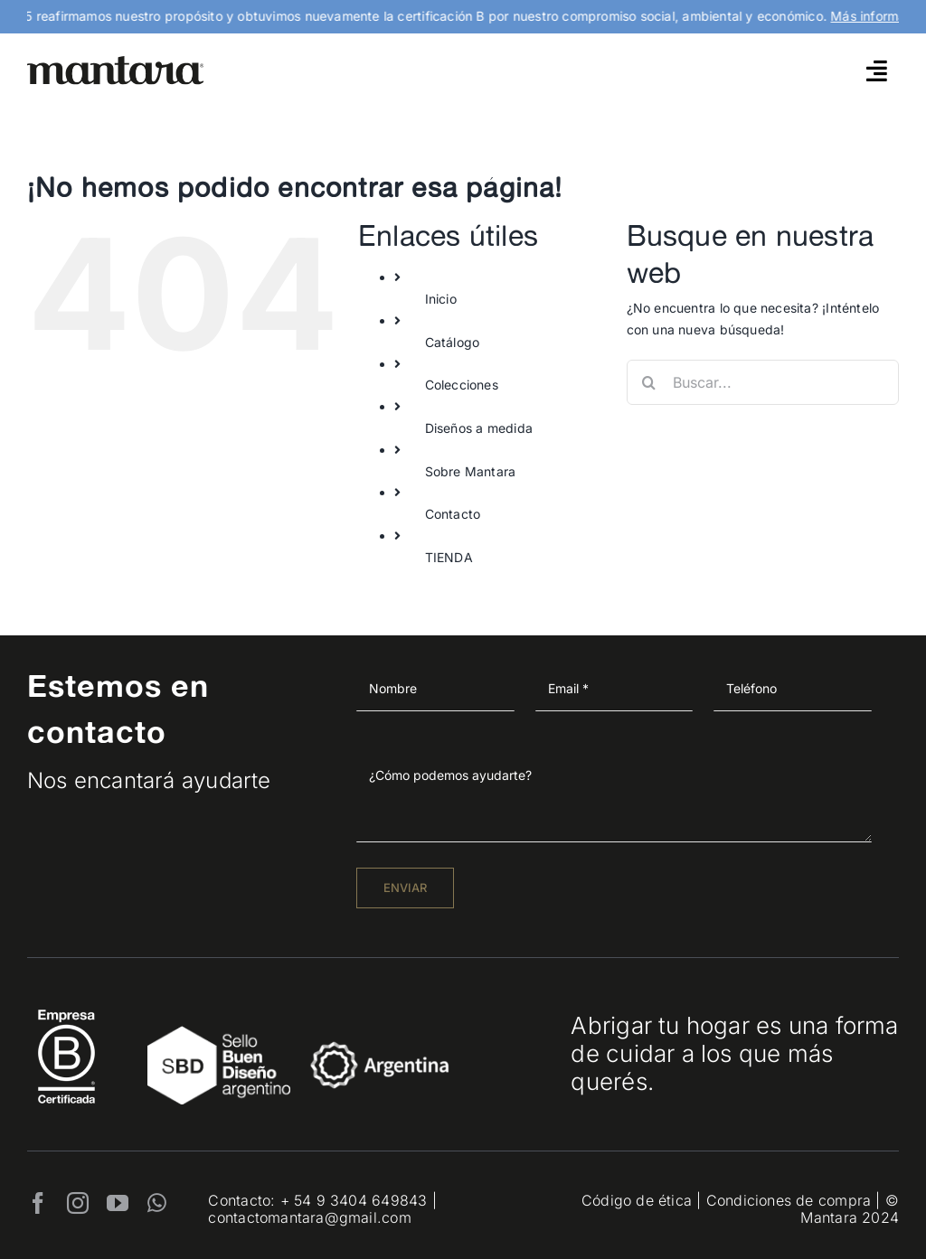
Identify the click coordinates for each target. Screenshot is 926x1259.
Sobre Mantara (470, 471)
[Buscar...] (763, 382)
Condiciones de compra (788, 1200)
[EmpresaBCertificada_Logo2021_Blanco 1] (66, 1004)
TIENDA (449, 557)
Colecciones (461, 384)
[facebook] (38, 1203)
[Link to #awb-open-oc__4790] (876, 70)
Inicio (441, 298)
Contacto (453, 513)
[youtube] (117, 1203)
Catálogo (452, 342)
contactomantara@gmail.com (309, 1217)
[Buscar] (649, 382)
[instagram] (78, 1203)
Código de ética (636, 1200)
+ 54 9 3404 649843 (354, 1200)
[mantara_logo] (115, 62)
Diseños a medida (479, 428)
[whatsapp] (156, 1203)
